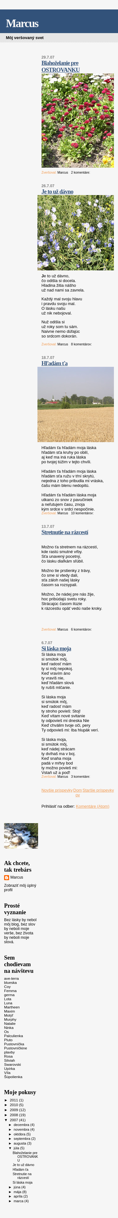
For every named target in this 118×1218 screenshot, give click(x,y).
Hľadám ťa (55, 363)
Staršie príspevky (98, 790)
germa (9, 995)
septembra (22, 1138)
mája (18, 1192)
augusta (20, 1143)
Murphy (10, 1019)
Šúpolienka (13, 1077)
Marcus (22, 23)
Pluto (8, 1040)
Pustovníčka (14, 1044)
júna (17, 1187)
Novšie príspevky (57, 790)
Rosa (8, 1056)
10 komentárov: (83, 513)
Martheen (12, 1007)
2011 (14, 1100)
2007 (14, 1120)
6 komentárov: (82, 629)
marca (19, 1201)
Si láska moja (56, 648)
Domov (77, 792)
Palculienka (13, 1036)
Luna (8, 1003)
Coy (7, 986)
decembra (22, 1125)
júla (17, 1148)
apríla (19, 1196)
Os (6, 1032)
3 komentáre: (81, 776)
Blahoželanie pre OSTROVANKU (61, 66)
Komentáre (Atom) (92, 806)
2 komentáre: (81, 172)
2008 (14, 1115)
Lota (7, 999)
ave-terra (11, 978)
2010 (14, 1105)
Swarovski (12, 1064)
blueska (10, 982)
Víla (7, 1073)
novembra (22, 1129)
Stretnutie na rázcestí (65, 532)
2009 (14, 1110)
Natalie (9, 1023)
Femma (10, 991)
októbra (20, 1134)
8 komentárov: (82, 344)
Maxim (9, 1011)
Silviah (9, 1060)
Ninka (9, 1027)
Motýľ (8, 1015)
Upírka (9, 1068)
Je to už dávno (57, 191)
